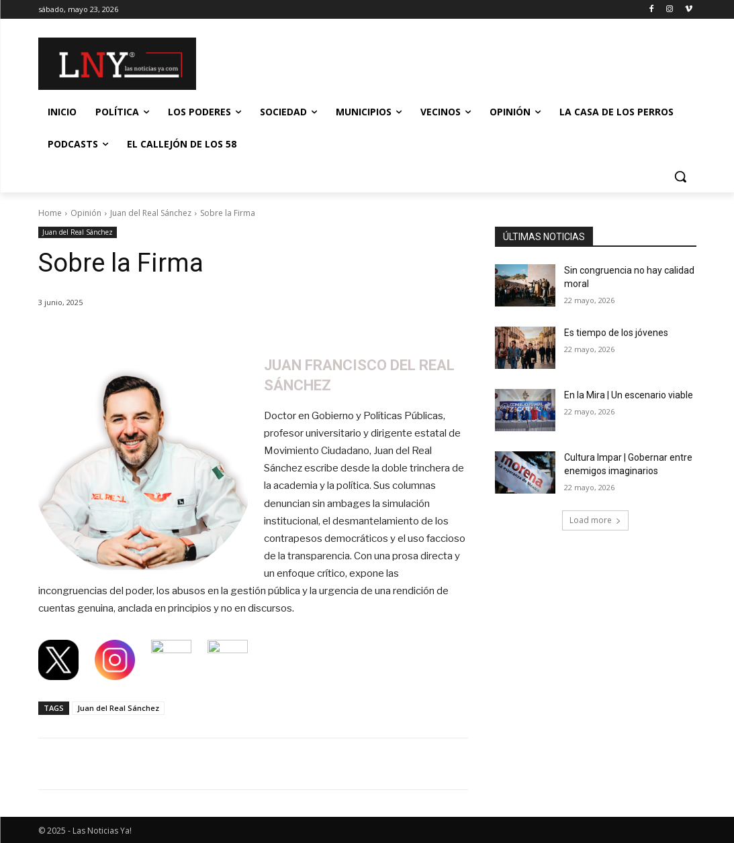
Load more (595, 520)
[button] (680, 176)
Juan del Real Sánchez (150, 213)
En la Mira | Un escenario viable (628, 395)
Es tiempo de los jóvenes (616, 332)
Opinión (86, 213)
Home (50, 213)
